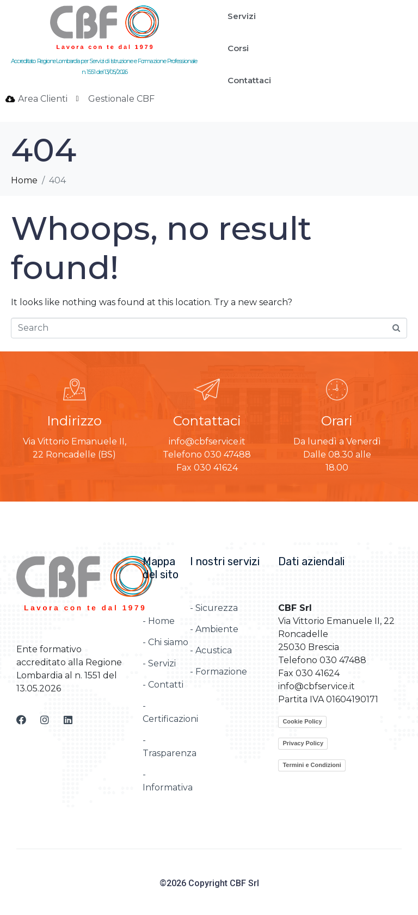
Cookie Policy (302, 721)
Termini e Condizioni (311, 765)
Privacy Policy (302, 743)
